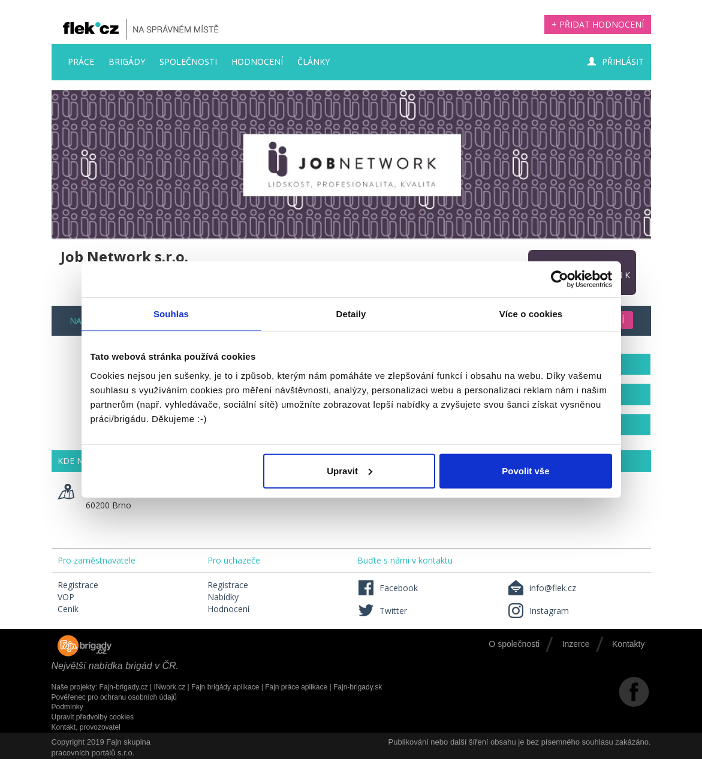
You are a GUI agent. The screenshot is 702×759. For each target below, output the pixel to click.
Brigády (127, 61)
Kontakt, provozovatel (86, 727)
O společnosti (514, 644)
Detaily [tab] (351, 314)
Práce (81, 61)
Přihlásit (615, 61)
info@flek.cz (541, 588)
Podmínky (67, 707)
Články (313, 61)
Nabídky (223, 597)
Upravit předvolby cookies (93, 717)
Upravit (349, 470)
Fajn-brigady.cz (124, 687)
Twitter (382, 610)
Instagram (538, 610)
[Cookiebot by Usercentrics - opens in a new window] (559, 279)
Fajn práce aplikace (296, 687)
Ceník (68, 609)
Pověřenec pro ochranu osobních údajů (114, 697)
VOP (66, 597)
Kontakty (628, 644)
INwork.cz (169, 687)
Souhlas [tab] (171, 314)
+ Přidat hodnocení (598, 24)
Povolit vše (525, 470)
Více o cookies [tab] (531, 314)
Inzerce (576, 644)
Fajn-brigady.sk (357, 687)
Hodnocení (257, 61)
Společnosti (188, 61)
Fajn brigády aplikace (225, 687)
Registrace (78, 585)
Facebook (387, 588)
